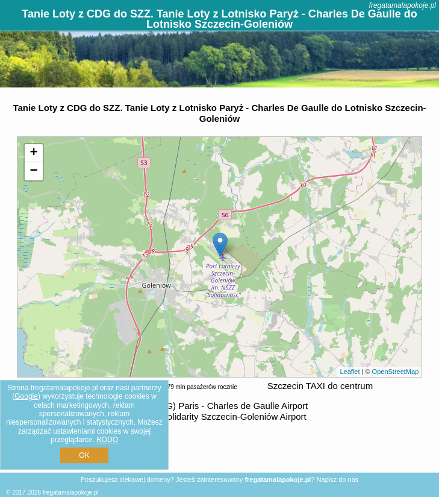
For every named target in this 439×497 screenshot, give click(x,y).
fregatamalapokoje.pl (402, 5)
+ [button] (34, 153)
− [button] (34, 171)
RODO (107, 439)
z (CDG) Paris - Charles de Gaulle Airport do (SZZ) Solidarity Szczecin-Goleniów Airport (215, 411)
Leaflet (350, 371)
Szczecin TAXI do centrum (320, 386)
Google (26, 396)
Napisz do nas (338, 479)
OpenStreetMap (395, 371)
